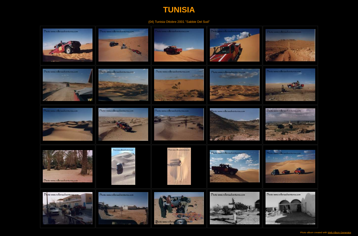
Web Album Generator (339, 232)
